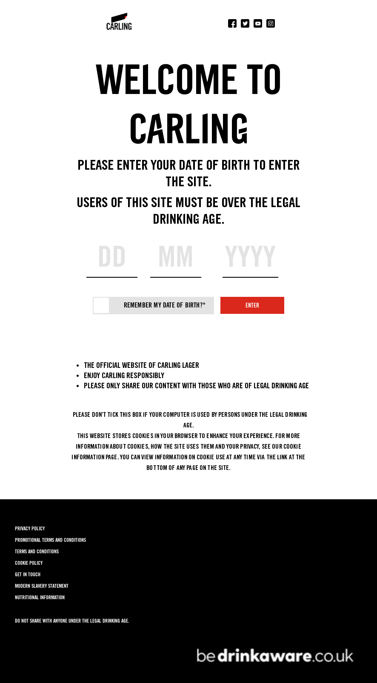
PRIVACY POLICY (30, 528)
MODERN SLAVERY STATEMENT (42, 586)
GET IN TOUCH (27, 574)
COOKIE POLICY (29, 563)
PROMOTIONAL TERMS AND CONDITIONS (50, 540)
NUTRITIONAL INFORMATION (40, 597)
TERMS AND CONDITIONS (37, 551)
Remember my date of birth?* (165, 305)
